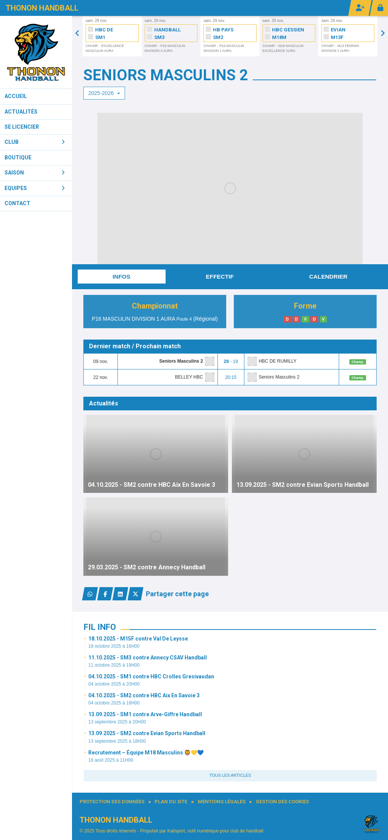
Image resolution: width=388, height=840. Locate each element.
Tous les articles (230, 775)
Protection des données (112, 801)
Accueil (16, 96)
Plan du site (171, 801)
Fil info (100, 627)
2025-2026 (104, 93)
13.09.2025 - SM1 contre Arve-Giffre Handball (145, 714)
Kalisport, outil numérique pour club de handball (215, 831)
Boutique (18, 157)
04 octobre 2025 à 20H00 (113, 684)
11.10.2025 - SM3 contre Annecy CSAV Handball (147, 658)
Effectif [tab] (220, 276)
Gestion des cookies (282, 801)
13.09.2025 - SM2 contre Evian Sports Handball (146, 733)
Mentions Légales (222, 801)
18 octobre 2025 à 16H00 (113, 646)
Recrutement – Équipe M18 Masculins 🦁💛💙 (145, 753)
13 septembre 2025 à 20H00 (117, 722)
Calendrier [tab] (328, 276)
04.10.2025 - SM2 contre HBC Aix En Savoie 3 (144, 695)
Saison (35, 173)
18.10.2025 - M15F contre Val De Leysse (138, 639)
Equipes (35, 188)
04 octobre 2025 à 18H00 (113, 703)
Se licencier (22, 127)
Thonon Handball (42, 7)
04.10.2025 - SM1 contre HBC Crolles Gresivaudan (151, 676)
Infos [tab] (121, 276)
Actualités (21, 112)
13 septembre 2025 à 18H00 (117, 741)
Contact (17, 203)
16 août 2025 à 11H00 (110, 760)
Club (35, 142)
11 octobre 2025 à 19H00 (113, 665)
